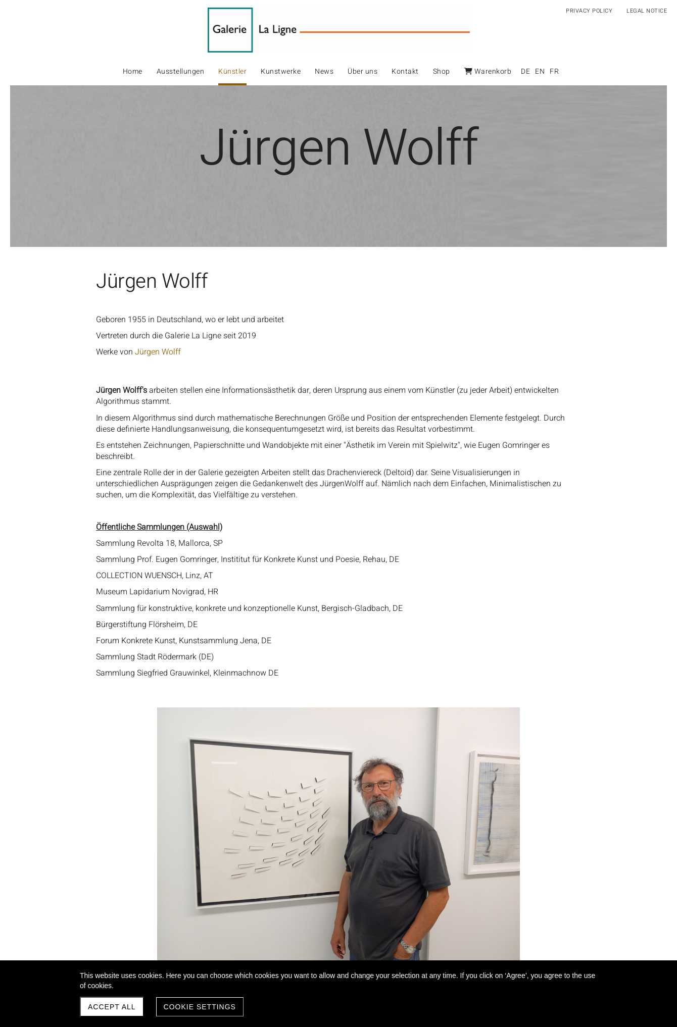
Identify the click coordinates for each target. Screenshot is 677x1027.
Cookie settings (200, 1007)
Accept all (112, 1007)
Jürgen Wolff (158, 352)
